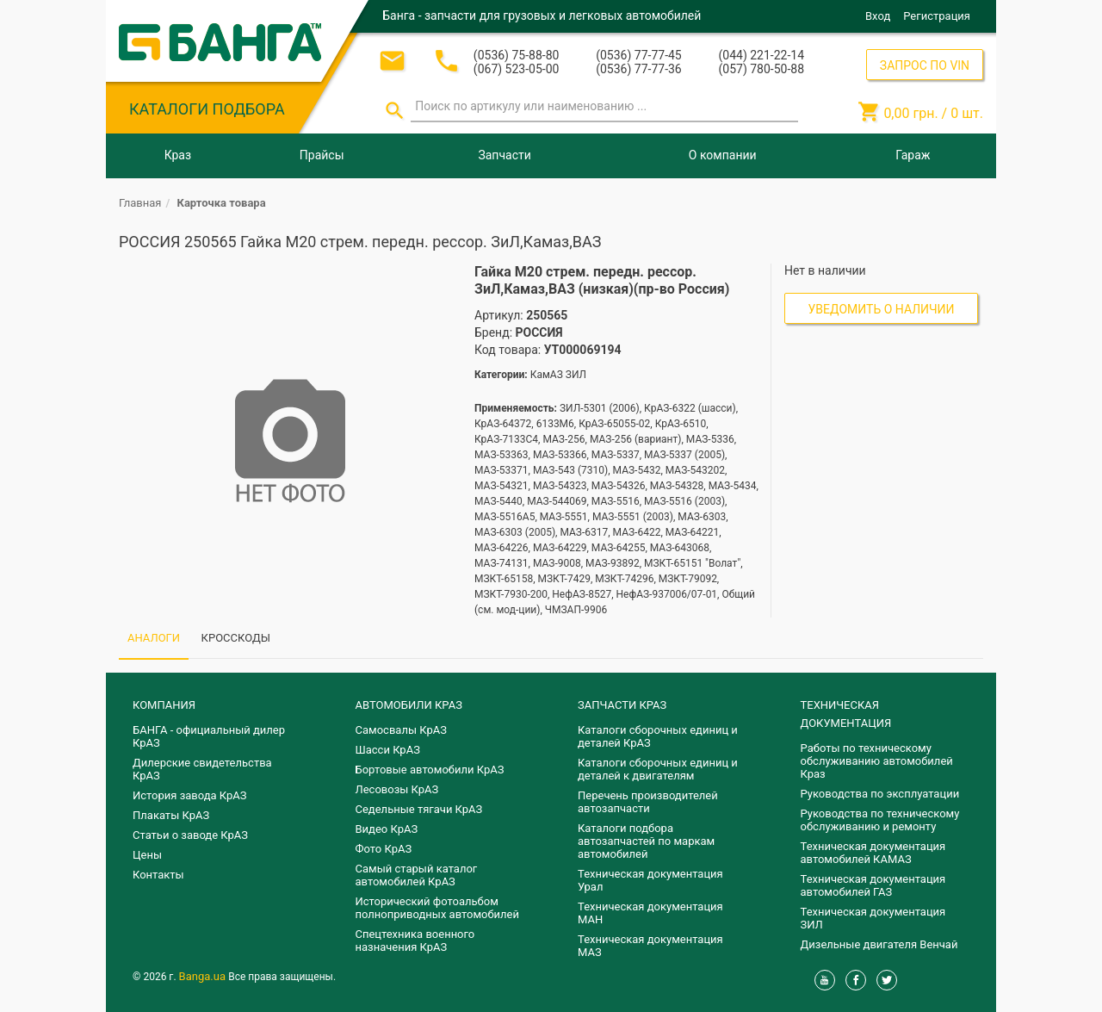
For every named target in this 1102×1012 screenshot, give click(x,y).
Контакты (158, 874)
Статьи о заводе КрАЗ (190, 835)
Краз (177, 155)
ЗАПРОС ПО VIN (924, 65)
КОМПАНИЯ (164, 704)
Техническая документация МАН (650, 913)
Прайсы (322, 155)
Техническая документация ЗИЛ (873, 918)
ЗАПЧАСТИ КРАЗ (622, 704)
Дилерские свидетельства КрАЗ (202, 769)
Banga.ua (204, 976)
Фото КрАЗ (384, 848)
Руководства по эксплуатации (880, 793)
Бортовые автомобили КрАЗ (430, 769)
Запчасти (504, 155)
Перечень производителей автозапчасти (648, 802)
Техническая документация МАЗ (650, 946)
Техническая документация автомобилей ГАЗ (873, 885)
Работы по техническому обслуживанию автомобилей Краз (877, 761)
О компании (723, 155)
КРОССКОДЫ (235, 637)
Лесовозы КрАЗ (397, 789)
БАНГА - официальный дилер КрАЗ (209, 736)
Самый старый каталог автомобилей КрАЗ (417, 875)
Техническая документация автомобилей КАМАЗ (873, 853)
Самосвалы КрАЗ (401, 729)
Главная (140, 202)
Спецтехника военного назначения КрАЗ (415, 940)
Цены (147, 854)
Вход (877, 15)
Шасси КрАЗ (388, 749)
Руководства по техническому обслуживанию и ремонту (880, 820)
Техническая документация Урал (650, 880)
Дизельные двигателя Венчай (879, 944)
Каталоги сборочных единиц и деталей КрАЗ (658, 736)
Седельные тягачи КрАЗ (419, 809)
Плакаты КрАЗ (171, 815)
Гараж (912, 155)
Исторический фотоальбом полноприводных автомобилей (437, 908)
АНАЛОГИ (153, 637)
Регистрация (936, 15)
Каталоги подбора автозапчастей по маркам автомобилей (646, 841)
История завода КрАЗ (190, 795)
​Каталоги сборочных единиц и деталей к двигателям (658, 769)
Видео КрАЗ (387, 829)
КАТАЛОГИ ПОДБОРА (207, 109)
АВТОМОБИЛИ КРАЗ (409, 704)
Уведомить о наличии (881, 309)
